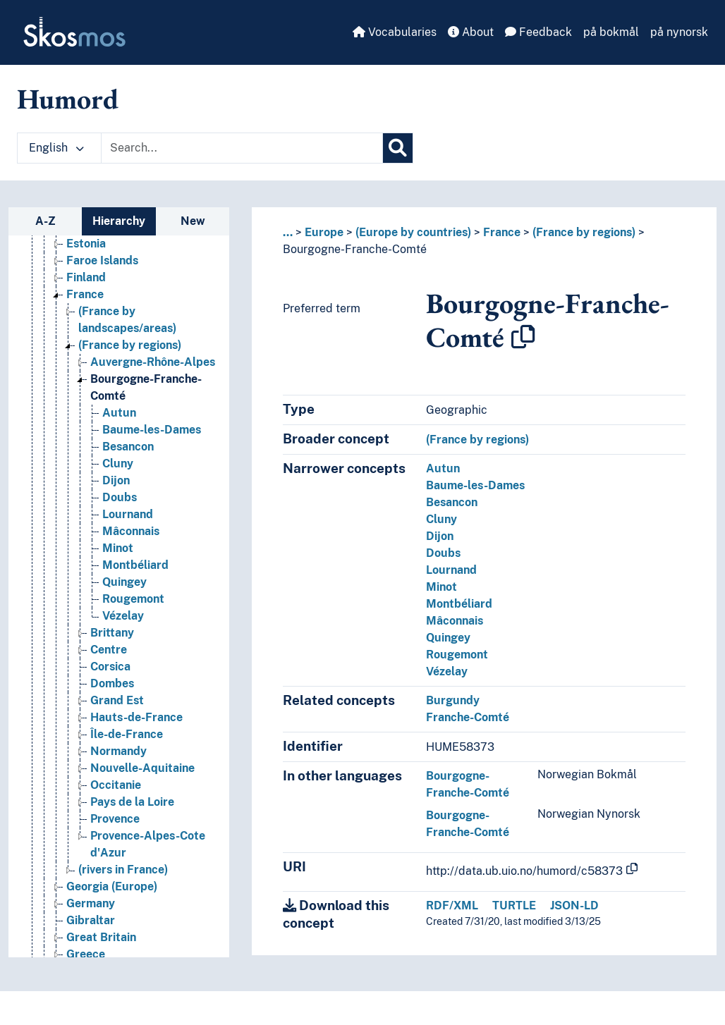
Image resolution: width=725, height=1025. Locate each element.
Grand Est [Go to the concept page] (117, 700)
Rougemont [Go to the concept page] (133, 599)
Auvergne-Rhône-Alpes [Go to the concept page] (152, 362)
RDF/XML (452, 905)
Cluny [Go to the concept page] (117, 463)
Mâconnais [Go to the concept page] (130, 531)
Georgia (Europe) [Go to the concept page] (111, 886)
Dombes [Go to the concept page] (112, 683)
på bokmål (611, 32)
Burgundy (453, 700)
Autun (443, 468)
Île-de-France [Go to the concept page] (126, 734)
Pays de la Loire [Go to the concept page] (132, 802)
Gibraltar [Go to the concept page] (90, 920)
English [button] (56, 147)
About (471, 32)
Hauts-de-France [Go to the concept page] (136, 717)
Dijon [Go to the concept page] (116, 480)
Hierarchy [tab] (118, 221)
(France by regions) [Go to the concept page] (129, 345)
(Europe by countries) (413, 232)
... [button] (288, 232)
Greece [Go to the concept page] (85, 954)
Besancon (451, 502)
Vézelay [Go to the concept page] (123, 615)
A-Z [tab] (45, 221)
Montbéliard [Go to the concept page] (135, 565)
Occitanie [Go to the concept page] (115, 785)
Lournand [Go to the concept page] (127, 514)
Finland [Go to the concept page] (86, 277)
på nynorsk (679, 32)
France (501, 232)
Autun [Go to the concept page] (119, 412)
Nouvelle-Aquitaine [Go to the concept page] (142, 768)
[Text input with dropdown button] (242, 148)
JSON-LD (574, 905)
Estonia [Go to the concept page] (86, 243)
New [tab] (193, 221)
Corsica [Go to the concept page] (110, 666)
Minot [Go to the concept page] (117, 548)
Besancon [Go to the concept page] (128, 446)
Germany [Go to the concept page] (90, 903)
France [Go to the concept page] (85, 294)
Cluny (441, 519)
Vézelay (447, 671)
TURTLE (514, 905)
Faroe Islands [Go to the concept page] (102, 260)
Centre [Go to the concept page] (108, 649)
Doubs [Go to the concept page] (119, 497)
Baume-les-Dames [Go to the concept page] (151, 429)
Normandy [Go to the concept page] (118, 751)
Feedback (538, 32)
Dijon (439, 536)
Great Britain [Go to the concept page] (101, 937)
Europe (324, 232)
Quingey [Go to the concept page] (124, 582)
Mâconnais (454, 620)
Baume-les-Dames (475, 485)
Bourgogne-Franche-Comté (355, 249)
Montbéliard (459, 603)
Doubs (443, 553)
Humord (67, 98)
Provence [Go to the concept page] (115, 818)
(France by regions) (583, 232)
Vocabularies (395, 32)
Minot (441, 587)
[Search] (397, 148)
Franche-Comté (467, 717)
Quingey (448, 637)
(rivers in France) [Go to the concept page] (123, 869)
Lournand (451, 570)
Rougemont (457, 654)
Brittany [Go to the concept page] (112, 632)
